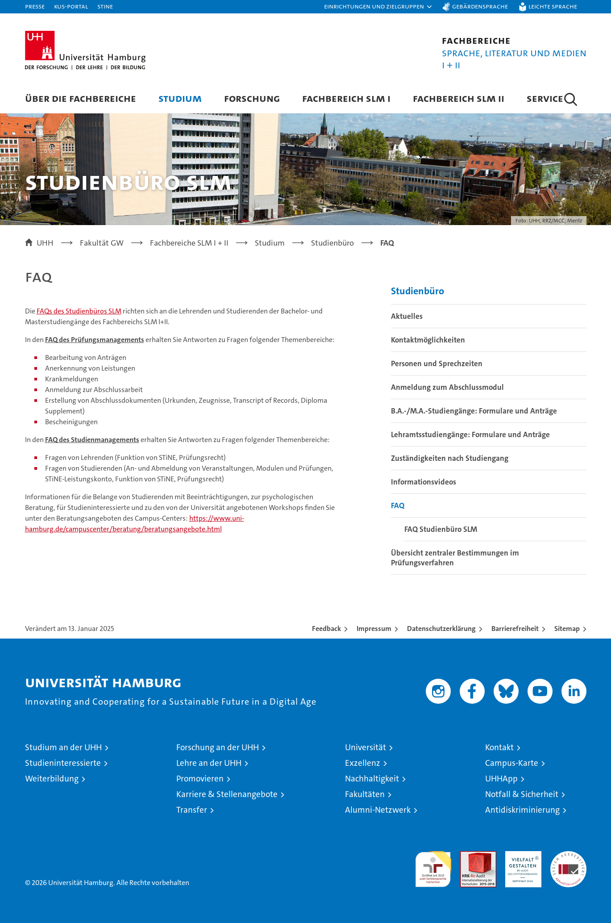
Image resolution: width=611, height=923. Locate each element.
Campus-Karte (511, 762)
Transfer (191, 809)
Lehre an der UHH (208, 762)
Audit (468, 855)
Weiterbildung (52, 778)
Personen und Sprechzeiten (436, 363)
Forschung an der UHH (217, 747)
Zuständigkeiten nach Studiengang (449, 458)
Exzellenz (362, 762)
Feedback (326, 628)
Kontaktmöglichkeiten (428, 340)
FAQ (397, 505)
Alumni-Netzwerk (378, 809)
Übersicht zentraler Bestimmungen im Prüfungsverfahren (455, 558)
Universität (365, 747)
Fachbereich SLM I (346, 98)
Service (545, 98)
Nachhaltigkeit (372, 778)
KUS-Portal (71, 6)
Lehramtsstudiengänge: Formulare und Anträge (470, 434)
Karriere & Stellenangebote (227, 794)
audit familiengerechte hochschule (433, 865)
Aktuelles (407, 316)
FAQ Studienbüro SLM (440, 529)
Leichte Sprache (552, 6)
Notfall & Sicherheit (521, 794)
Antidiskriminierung (522, 809)
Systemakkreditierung (568, 855)
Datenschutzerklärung (441, 628)
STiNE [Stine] (105, 6)
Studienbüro (417, 290)
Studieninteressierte (63, 762)
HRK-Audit (521, 855)
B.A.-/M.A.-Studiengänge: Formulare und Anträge (474, 411)
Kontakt (499, 747)
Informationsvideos (423, 482)
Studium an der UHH (63, 747)
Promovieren (200, 778)
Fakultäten (365, 794)
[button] (378, 6)
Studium (180, 98)
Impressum (374, 628)
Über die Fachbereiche (80, 98)
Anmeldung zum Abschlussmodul (447, 387)
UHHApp (501, 778)
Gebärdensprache (480, 6)
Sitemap (567, 628)
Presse (35, 6)
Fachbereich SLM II (458, 98)
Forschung (252, 98)
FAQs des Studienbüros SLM (79, 311)
